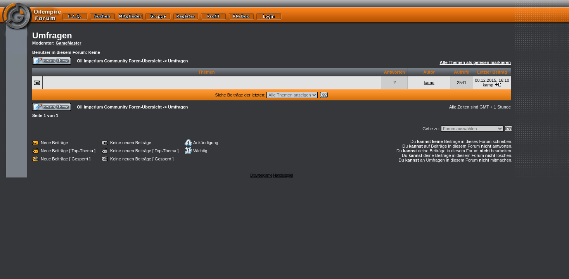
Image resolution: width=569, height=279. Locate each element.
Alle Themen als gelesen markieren (475, 62)
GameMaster (68, 43)
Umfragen (52, 35)
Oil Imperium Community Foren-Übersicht (119, 61)
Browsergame (261, 175)
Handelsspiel (283, 175)
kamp (429, 82)
